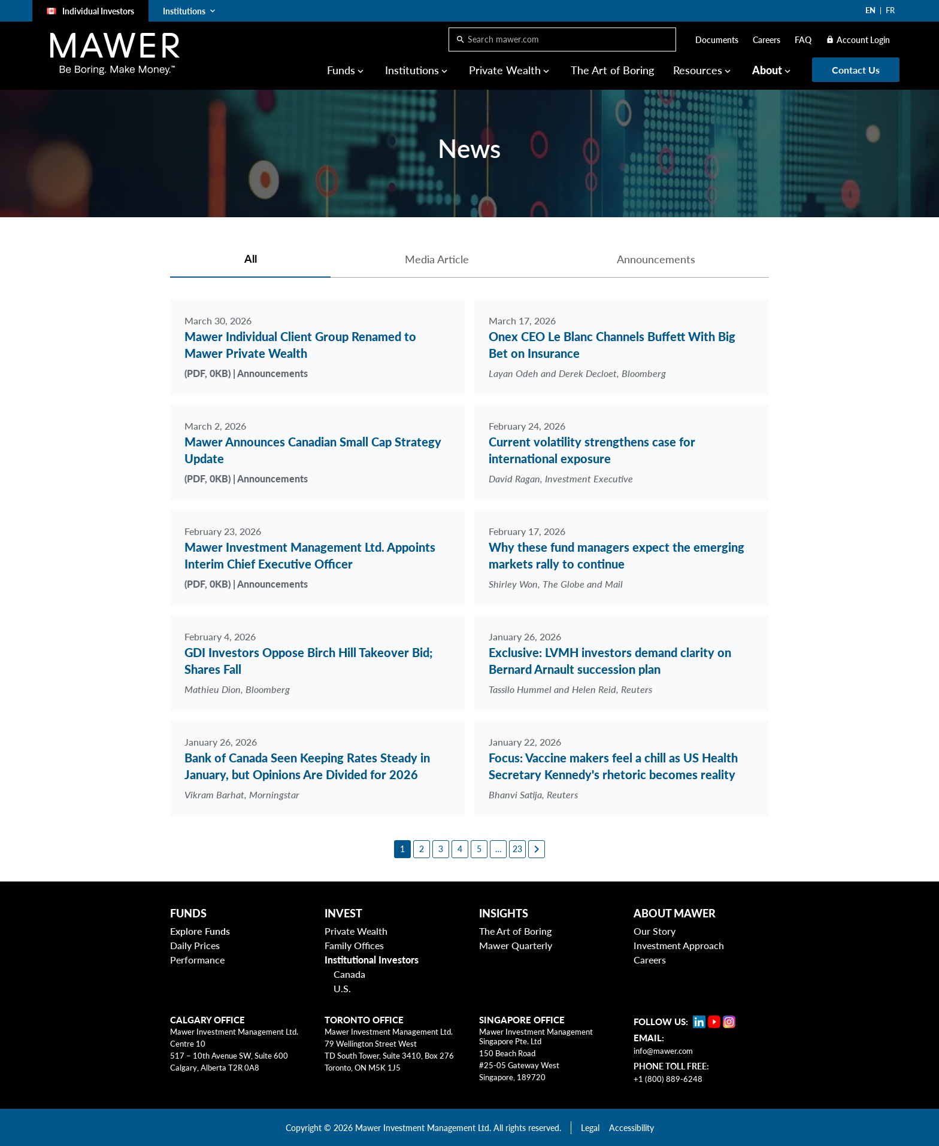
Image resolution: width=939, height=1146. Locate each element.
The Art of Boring (612, 70)
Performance (197, 959)
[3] (440, 849)
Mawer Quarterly (515, 945)
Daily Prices (195, 945)
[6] (498, 849)
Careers (766, 40)
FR (890, 10)
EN (870, 10)
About (767, 70)
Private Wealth (505, 70)
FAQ (803, 40)
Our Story (655, 931)
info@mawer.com (663, 1051)
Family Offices (354, 945)
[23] (517, 849)
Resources (697, 70)
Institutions (412, 70)
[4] (460, 849)
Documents (716, 40)
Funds (341, 70)
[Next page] (536, 849)
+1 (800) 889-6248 (668, 1079)
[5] (479, 849)
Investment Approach (679, 945)
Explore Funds (200, 931)
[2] (421, 849)
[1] (402, 849)
